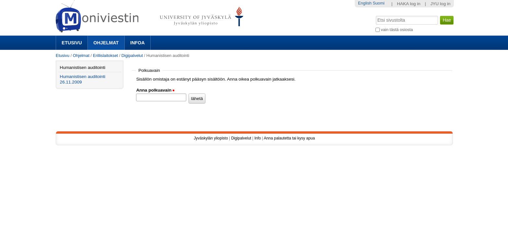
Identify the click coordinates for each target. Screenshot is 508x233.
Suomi (378, 3)
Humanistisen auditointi (83, 67)
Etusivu (72, 42)
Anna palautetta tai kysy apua (289, 138)
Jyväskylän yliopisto (211, 138)
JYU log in (440, 3)
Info (257, 138)
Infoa (137, 42)
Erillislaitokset (105, 55)
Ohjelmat (106, 42)
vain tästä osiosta (397, 29)
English (365, 3)
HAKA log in (409, 3)
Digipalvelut (132, 55)
